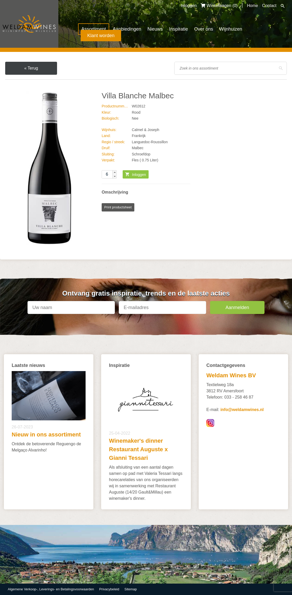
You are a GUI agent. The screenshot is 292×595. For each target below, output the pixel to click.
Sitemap (130, 589)
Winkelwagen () (219, 5)
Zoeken (283, 6)
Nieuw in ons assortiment (46, 434)
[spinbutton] (109, 174)
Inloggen (189, 5)
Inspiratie (178, 29)
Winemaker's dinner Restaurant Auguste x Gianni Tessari (138, 449)
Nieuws (155, 29)
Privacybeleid (109, 589)
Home (252, 5)
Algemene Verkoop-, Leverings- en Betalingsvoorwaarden (51, 589)
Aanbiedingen (127, 29)
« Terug (31, 68)
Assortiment (93, 29)
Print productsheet (118, 207)
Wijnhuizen (230, 29)
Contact (269, 5)
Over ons (203, 29)
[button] (115, 172)
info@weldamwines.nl (242, 409)
